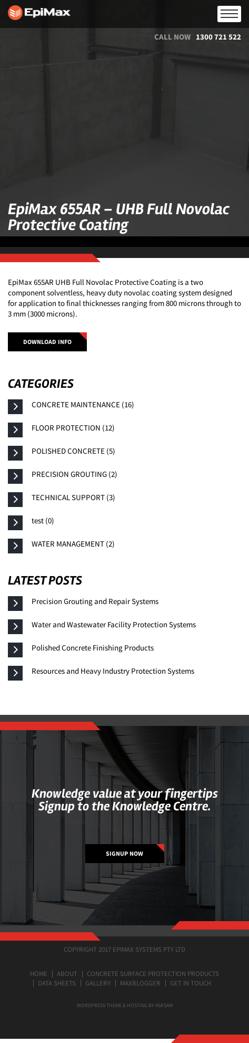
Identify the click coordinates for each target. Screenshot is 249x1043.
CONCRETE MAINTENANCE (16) (83, 404)
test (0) (43, 520)
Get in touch (190, 983)
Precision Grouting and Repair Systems (95, 601)
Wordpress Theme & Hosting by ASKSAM (125, 1005)
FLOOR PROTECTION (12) (73, 428)
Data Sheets (57, 983)
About (67, 973)
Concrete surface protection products (153, 973)
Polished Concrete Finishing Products (93, 648)
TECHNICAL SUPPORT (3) (73, 497)
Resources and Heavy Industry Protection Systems (113, 671)
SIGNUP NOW (124, 853)
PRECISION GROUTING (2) (74, 474)
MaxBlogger (140, 983)
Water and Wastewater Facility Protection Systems (114, 624)
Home (38, 973)
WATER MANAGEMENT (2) (73, 544)
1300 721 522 (218, 37)
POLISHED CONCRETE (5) (73, 451)
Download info (47, 342)
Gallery (98, 983)
